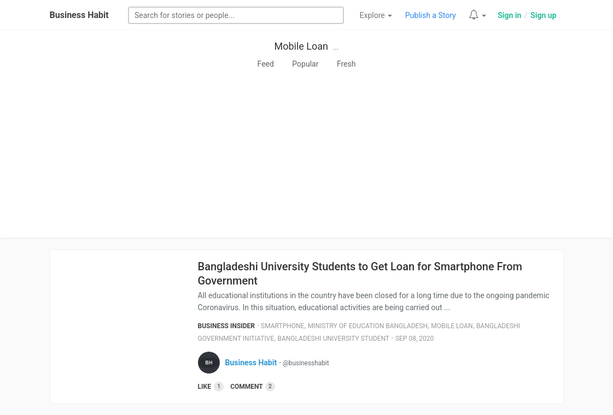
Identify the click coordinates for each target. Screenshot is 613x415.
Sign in (509, 15)
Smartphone (282, 326)
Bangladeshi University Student (333, 338)
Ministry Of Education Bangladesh (368, 326)
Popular (305, 64)
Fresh (346, 64)
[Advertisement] (306, 155)
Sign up (543, 15)
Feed (266, 64)
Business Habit (79, 15)
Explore (376, 15)
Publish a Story (430, 15)
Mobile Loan (301, 46)
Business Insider (226, 326)
